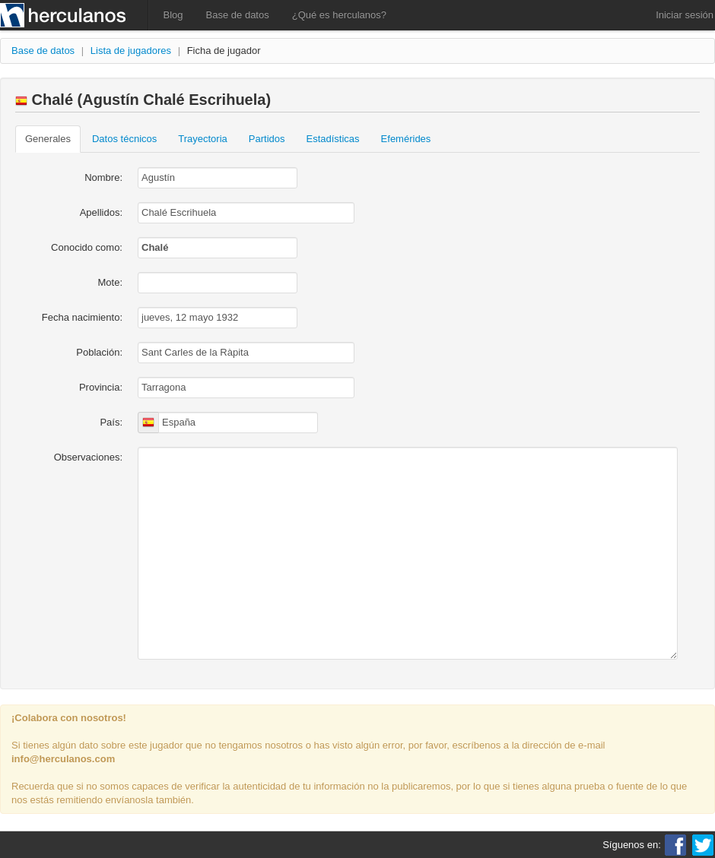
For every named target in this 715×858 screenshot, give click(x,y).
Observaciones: (88, 457)
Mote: (109, 282)
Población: (99, 352)
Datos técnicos (124, 138)
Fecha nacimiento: (82, 317)
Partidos (267, 138)
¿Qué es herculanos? (339, 15)
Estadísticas (333, 138)
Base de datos (237, 15)
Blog (173, 15)
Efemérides (406, 138)
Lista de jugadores (131, 50)
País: (111, 422)
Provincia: (100, 387)
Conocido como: (86, 247)
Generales (48, 138)
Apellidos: (101, 212)
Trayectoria (202, 138)
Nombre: (103, 177)
